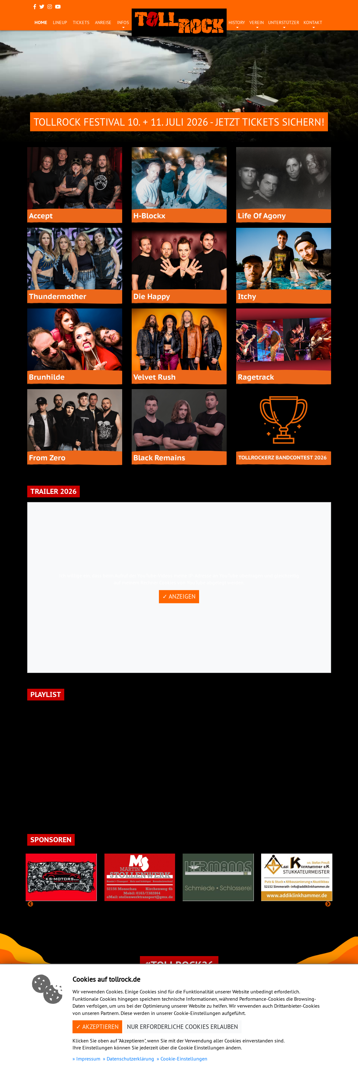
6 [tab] (174, 909)
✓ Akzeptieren (97, 1026)
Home (41, 22)
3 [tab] (146, 909)
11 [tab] (222, 909)
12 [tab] (231, 909)
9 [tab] (203, 909)
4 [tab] (155, 909)
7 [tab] (184, 909)
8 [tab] (193, 909)
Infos (123, 22)
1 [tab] (127, 909)
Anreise (103, 22)
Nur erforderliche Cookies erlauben (182, 1026)
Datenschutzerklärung (130, 1058)
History (237, 22)
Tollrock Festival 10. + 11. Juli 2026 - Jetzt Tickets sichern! (179, 121)
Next (328, 904)
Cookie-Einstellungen (183, 1058)
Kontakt (313, 22)
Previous (30, 904)
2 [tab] (136, 909)
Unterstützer (283, 22)
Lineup (60, 22)
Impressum (88, 1058)
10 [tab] (212, 909)
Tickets (81, 22)
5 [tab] (165, 909)
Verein (256, 22)
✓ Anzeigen (179, 596)
